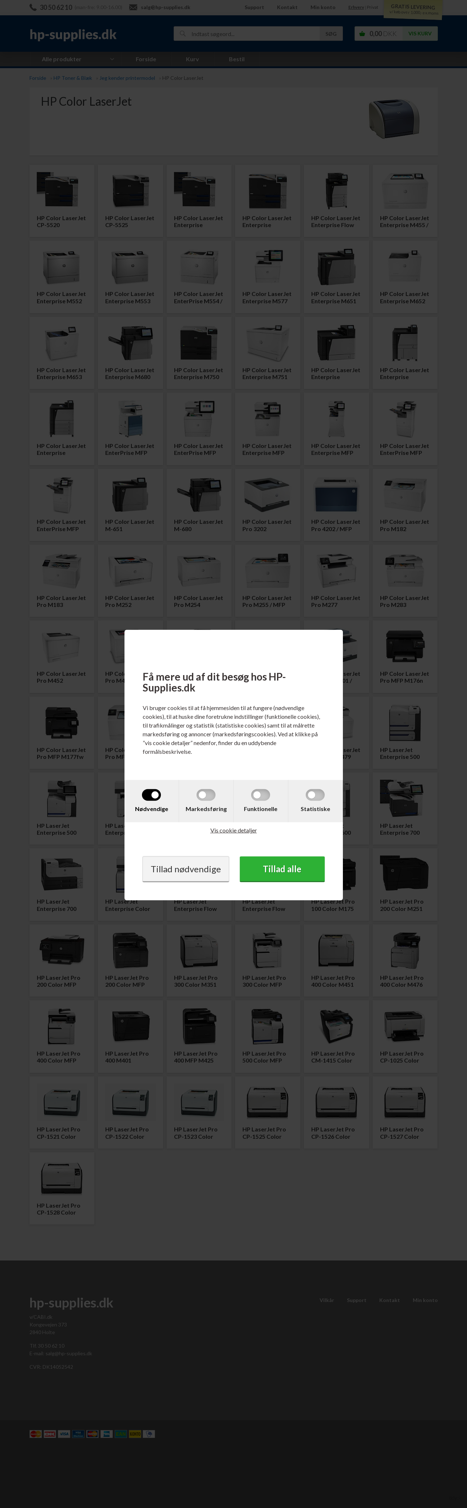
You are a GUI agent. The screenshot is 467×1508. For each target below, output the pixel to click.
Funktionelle (260, 808)
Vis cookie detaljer (233, 830)
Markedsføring (206, 808)
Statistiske (315, 808)
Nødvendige (151, 808)
